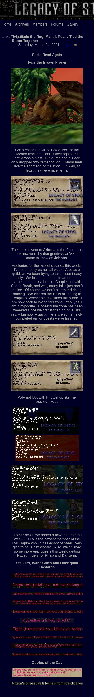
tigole (69, 45)
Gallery (72, 24)
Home (6, 24)
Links (6, 37)
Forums (57, 24)
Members (39, 24)
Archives (22, 24)
